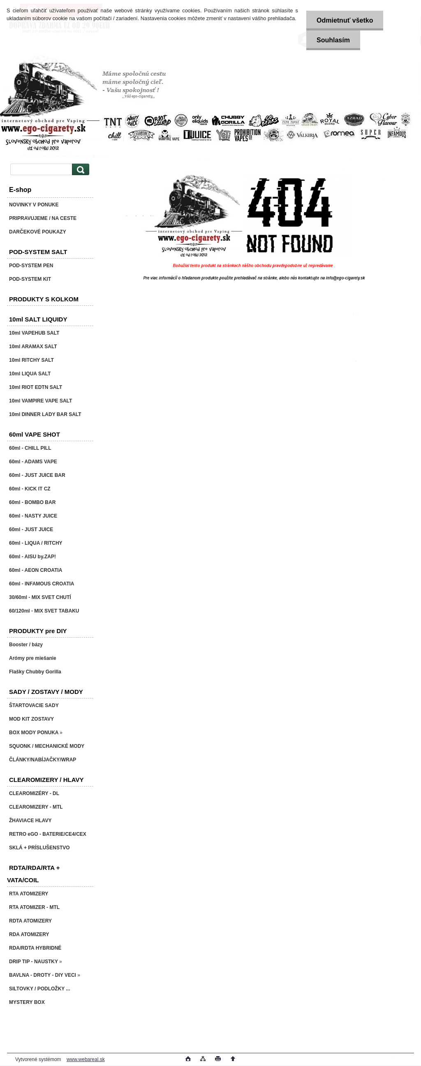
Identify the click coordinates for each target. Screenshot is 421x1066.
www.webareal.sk (86, 1059)
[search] (79, 170)
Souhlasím (333, 40)
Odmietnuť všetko (345, 20)
